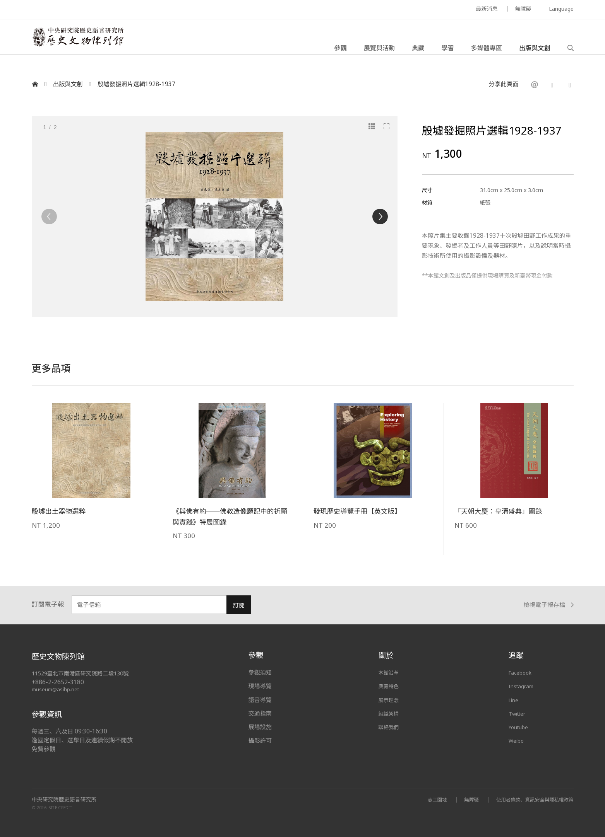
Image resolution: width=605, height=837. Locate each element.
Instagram (523, 686)
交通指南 (260, 713)
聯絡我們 (390, 727)
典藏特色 (390, 686)
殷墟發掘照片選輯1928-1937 (136, 84)
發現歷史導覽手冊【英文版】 (363, 511)
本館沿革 (390, 672)
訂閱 (239, 605)
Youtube (520, 727)
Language (561, 8)
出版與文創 (534, 52)
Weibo (517, 740)
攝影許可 (260, 740)
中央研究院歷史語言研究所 (64, 799)
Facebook (522, 672)
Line (514, 700)
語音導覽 (260, 700)
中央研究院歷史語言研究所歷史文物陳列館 (93, 44)
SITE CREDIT (60, 807)
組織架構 (390, 713)
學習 (447, 52)
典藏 (418, 52)
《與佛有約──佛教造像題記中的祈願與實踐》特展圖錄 (229, 516)
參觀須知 (260, 672)
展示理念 (390, 700)
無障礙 (523, 8)
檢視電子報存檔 (548, 605)
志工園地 (425, 799)
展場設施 (260, 727)
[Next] (380, 216)
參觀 (340, 52)
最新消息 (487, 8)
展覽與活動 (379, 52)
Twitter (519, 713)
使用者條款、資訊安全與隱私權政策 (530, 799)
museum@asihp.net (57, 689)
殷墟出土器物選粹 (62, 511)
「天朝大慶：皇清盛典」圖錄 (503, 511)
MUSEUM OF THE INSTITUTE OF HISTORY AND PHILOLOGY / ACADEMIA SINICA (108, 10)
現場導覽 (260, 686)
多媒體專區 (486, 52)
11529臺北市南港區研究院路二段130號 (84, 673)
